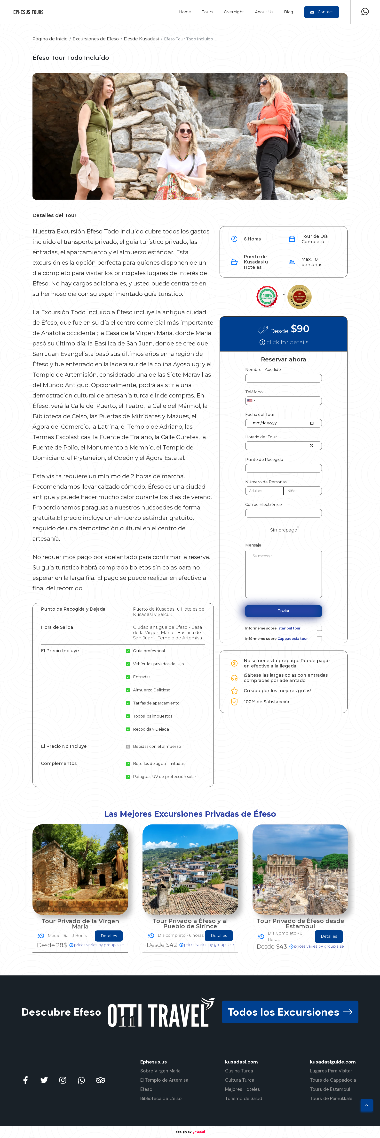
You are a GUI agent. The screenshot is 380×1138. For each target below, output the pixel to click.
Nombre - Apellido (263, 369)
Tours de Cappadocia (333, 1080)
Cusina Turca (239, 1071)
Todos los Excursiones (290, 1012)
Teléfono (254, 392)
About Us (264, 12)
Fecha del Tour (260, 414)
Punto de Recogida (264, 459)
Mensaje (253, 545)
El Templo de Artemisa (164, 1080)
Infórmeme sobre (273, 628)
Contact (321, 12)
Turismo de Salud (243, 1098)
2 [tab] (164, 971)
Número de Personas (265, 482)
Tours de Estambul (330, 1089)
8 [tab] (208, 971)
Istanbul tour (289, 628)
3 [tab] (171, 971)
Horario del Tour (261, 437)
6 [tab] (193, 971)
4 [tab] (179, 971)
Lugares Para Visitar (331, 1071)
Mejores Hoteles (242, 1089)
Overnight (234, 12)
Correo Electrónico (263, 504)
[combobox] (251, 401)
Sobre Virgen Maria (160, 1071)
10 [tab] (222, 971)
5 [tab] (186, 971)
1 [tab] (157, 971)
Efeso (146, 1089)
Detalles (109, 936)
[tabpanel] (80, 889)
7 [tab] (200, 971)
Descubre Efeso (61, 1012)
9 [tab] (215, 971)
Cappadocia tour (292, 638)
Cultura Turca (239, 1080)
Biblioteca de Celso (161, 1098)
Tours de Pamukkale (331, 1098)
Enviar (283, 611)
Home (185, 12)
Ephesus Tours (28, 12)
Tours (207, 12)
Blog (288, 12)
